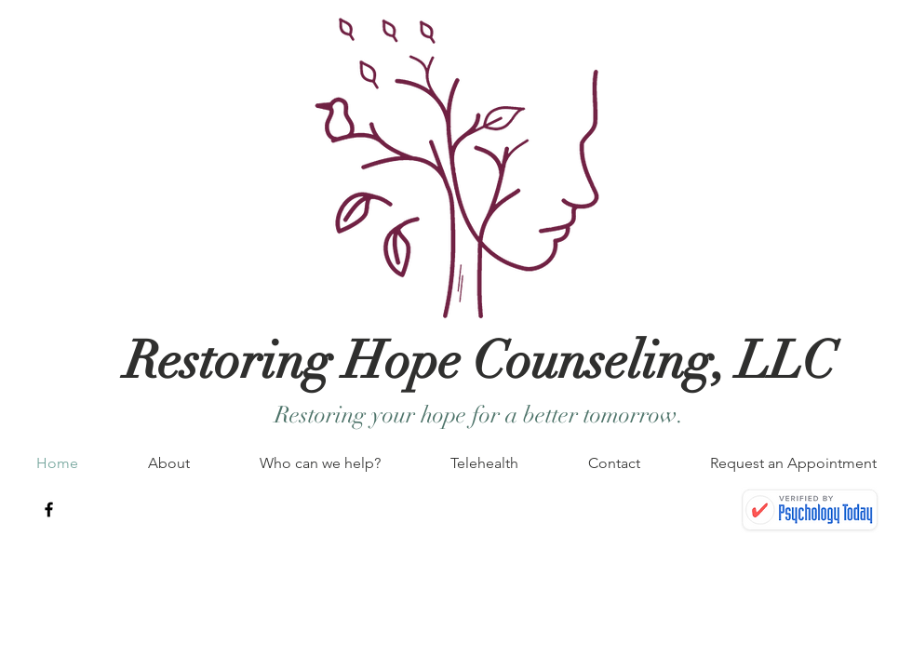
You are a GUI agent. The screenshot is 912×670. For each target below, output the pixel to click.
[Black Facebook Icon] (49, 509)
